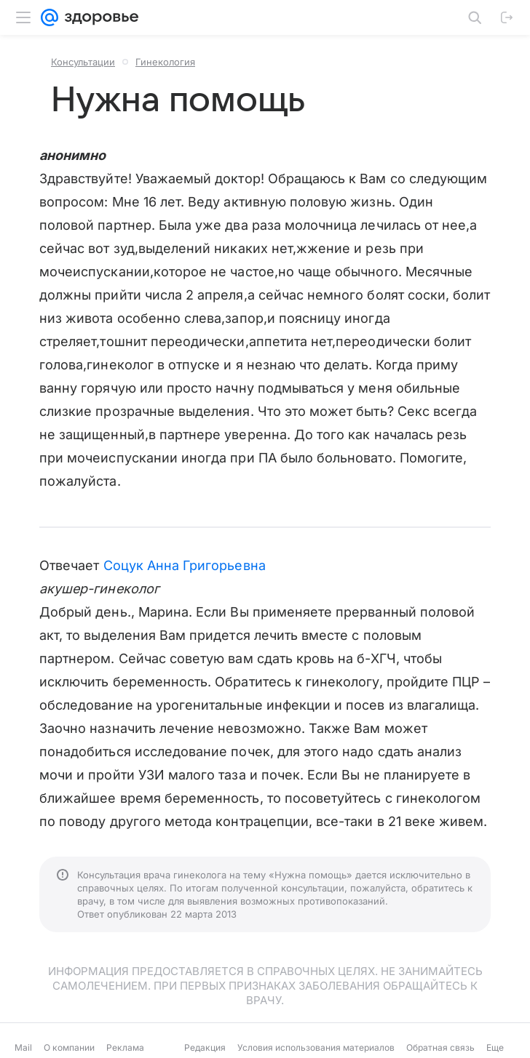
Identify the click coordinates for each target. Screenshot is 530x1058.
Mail (23, 1047)
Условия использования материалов (316, 1047)
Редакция (205, 1047)
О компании (69, 1047)
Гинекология (165, 62)
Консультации (83, 62)
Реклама (125, 1047)
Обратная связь (440, 1047)
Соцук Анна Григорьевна (184, 565)
